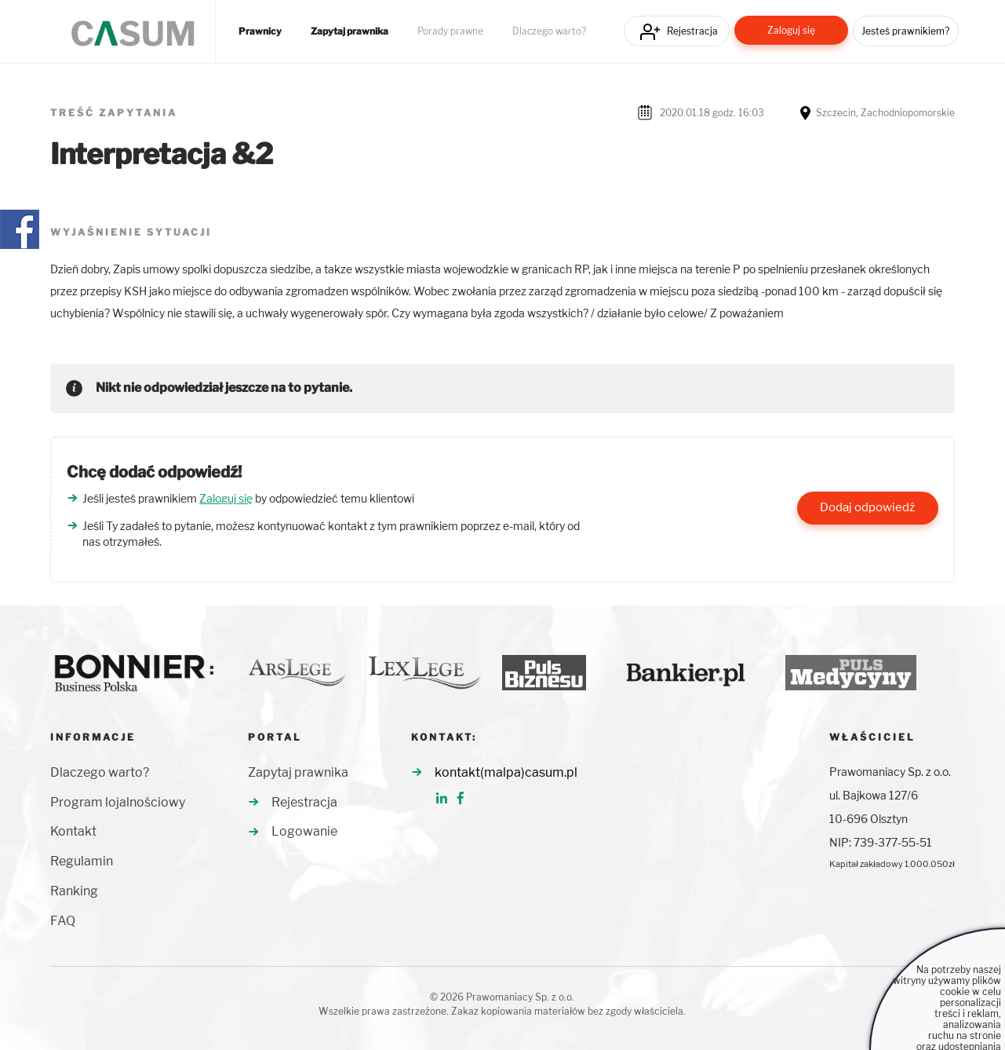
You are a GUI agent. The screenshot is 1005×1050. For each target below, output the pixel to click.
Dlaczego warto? (549, 31)
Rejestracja (692, 31)
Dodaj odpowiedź (867, 507)
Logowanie (304, 831)
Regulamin (81, 861)
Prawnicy (260, 31)
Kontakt (73, 831)
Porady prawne (450, 31)
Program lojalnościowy (117, 802)
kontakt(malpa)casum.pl (506, 772)
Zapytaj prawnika (349, 31)
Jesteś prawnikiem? (905, 31)
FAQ (62, 920)
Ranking (74, 891)
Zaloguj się (791, 30)
